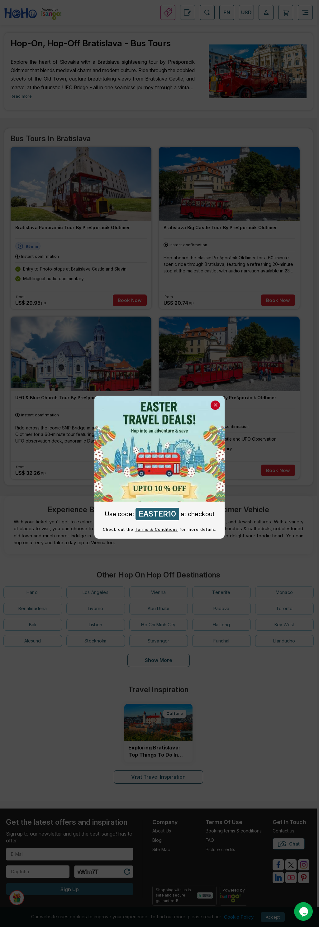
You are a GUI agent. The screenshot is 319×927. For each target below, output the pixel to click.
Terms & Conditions (156, 529)
